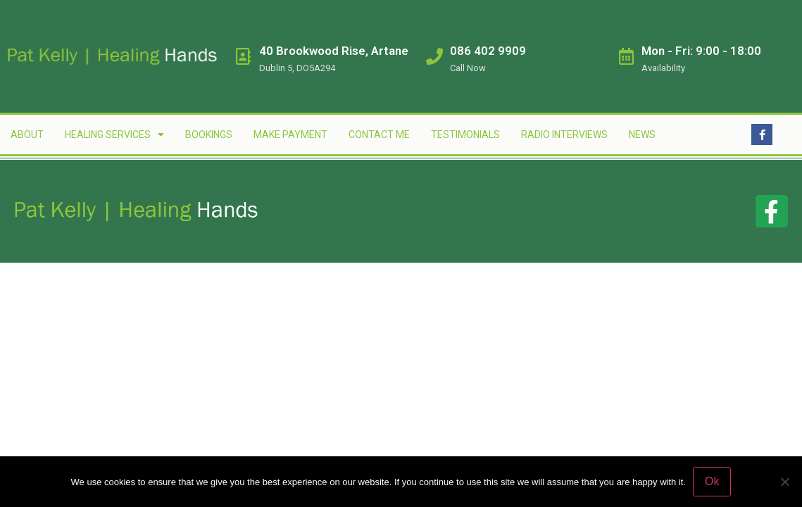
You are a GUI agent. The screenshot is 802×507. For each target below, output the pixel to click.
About (27, 134)
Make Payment (290, 134)
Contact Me (379, 134)
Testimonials (465, 134)
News (642, 134)
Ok (712, 481)
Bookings (208, 134)
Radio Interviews (564, 134)
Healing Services (114, 134)
